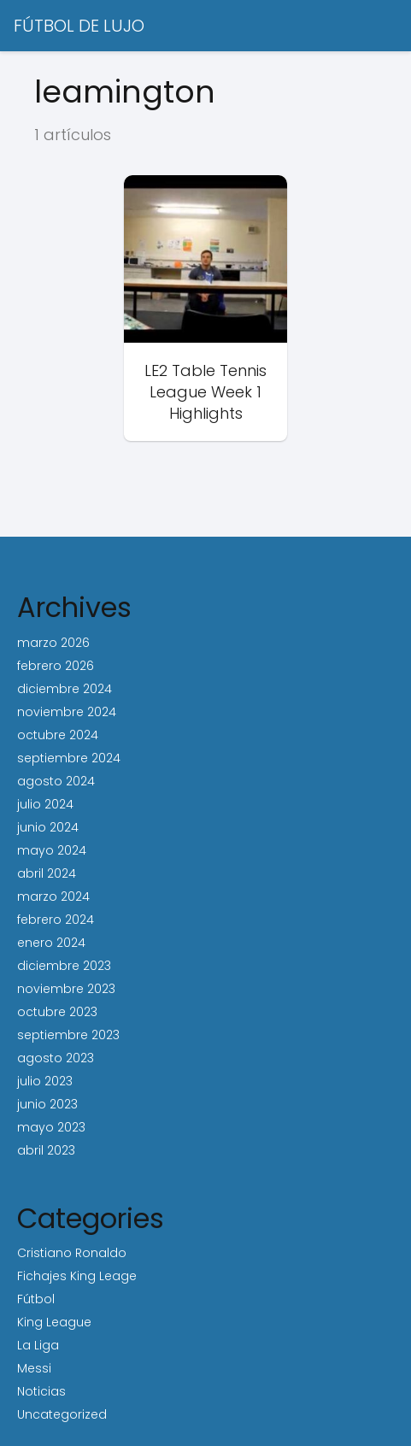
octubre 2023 (57, 1011)
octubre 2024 (57, 735)
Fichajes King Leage (77, 1275)
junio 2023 (47, 1104)
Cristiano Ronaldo (71, 1252)
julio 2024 (45, 804)
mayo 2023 (51, 1127)
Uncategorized (62, 1414)
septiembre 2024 (68, 758)
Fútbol (36, 1299)
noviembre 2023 (66, 988)
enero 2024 (51, 942)
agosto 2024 (56, 781)
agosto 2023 (55, 1058)
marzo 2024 (53, 896)
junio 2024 (48, 827)
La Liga (38, 1345)
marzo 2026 (53, 642)
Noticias (41, 1391)
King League (54, 1322)
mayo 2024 (51, 850)
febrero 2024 (55, 919)
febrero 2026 (55, 665)
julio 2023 (45, 1081)
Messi (34, 1368)
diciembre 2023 (64, 965)
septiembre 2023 (68, 1034)
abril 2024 (46, 873)
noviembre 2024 (66, 711)
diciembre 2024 (64, 688)
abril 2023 (46, 1150)
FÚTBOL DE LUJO (79, 26)
